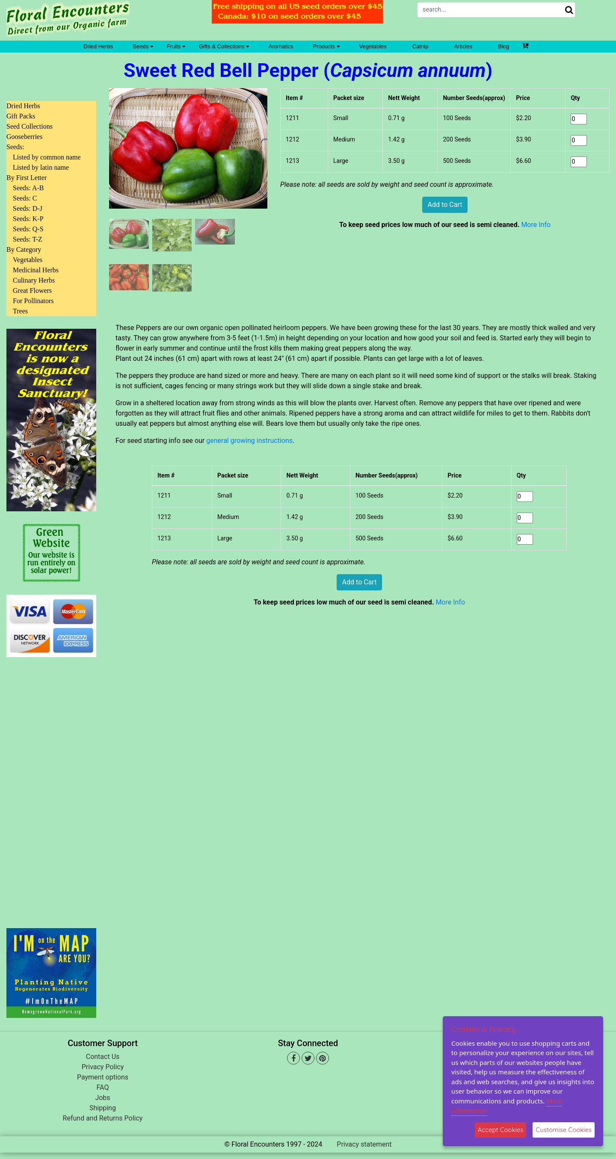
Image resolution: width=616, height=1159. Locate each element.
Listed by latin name (41, 167)
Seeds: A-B (28, 188)
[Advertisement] (51, 787)
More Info (536, 225)
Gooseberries (24, 136)
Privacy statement (364, 1144)
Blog (503, 46)
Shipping (102, 1108)
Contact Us (103, 1057)
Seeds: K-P (28, 218)
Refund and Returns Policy (103, 1118)
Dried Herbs (98, 46)
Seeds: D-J (27, 208)
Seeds (143, 46)
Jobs (102, 1098)
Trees (20, 311)
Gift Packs (20, 116)
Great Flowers (32, 290)
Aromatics (281, 46)
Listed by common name (47, 157)
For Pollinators (33, 300)
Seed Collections (29, 126)
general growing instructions (249, 440)
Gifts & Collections (224, 46)
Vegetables (373, 46)
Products (326, 46)
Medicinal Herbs (36, 270)
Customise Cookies (564, 1130)
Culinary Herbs (34, 280)
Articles (463, 46)
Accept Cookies (501, 1130)
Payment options (102, 1077)
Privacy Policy (103, 1067)
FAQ (103, 1087)
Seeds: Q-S (28, 229)
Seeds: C (25, 198)
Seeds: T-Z (27, 239)
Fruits (176, 46)
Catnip (420, 46)
